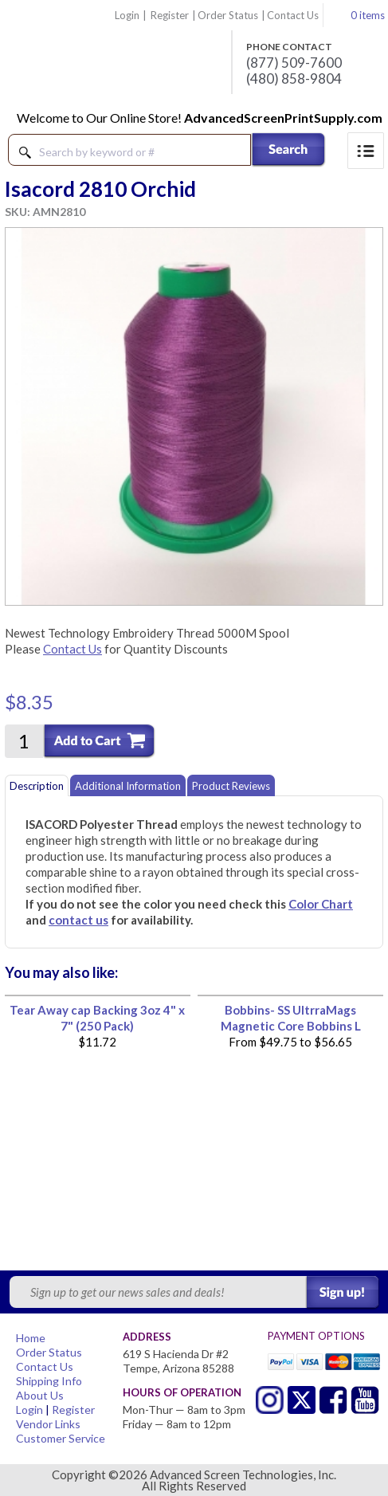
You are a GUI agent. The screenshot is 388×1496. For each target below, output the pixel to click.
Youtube (365, 1400)
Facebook (333, 1400)
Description (37, 785)
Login (127, 15)
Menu (365, 150)
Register (170, 15)
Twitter (270, 1400)
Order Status (228, 15)
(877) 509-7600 (294, 63)
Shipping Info (49, 1381)
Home (30, 1338)
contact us (78, 920)
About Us (40, 1395)
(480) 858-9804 (294, 79)
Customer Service (60, 1438)
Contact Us (293, 15)
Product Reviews (231, 785)
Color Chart (320, 904)
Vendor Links (48, 1424)
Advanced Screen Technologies (112, 55)
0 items (368, 15)
